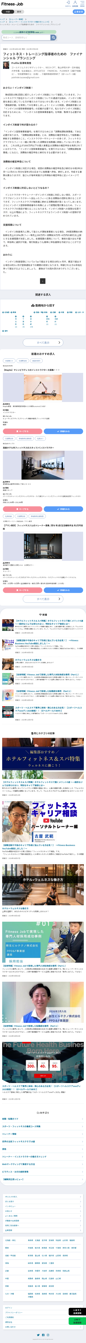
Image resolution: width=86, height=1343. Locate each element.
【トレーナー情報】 (16, 19)
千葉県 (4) (24, 322)
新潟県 (30, 1255)
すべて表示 (43, 342)
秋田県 (58, 1240)
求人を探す (9, 1201)
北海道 (37, 1240)
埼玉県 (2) (16, 322)
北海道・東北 (8, 312)
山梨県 (58, 1255)
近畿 (53, 312)
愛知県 (44, 1263)
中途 (8, 11)
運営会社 (8, 1322)
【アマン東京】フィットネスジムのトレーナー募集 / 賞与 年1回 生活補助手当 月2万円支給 (43, 527)
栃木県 (37, 1248)
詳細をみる (63, 431)
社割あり (40, 438)
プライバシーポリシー (14, 1312)
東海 (44, 312)
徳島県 (30, 1286)
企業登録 (8, 1230)
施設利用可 (36, 361)
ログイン (8, 1307)
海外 (5, 331)
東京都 (73, 1248)
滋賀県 (30, 1271)
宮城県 (51, 1240)
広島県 (51, 1278)
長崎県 (44, 1294)
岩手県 (44, 1240)
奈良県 (58, 1271)
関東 (13, 312)
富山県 (37, 1255)
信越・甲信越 (39, 312)
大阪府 (44, 1271)
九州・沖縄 (80, 312)
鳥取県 (30, 1278)
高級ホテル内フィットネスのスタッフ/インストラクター (28, 447)
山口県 (58, 1278)
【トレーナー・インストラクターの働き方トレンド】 (29, 21)
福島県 (72, 1240)
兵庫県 (51, 1271)
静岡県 (37, 1263)
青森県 (30, 1240)
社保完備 (8, 516)
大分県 (58, 1294)
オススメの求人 (11, 1196)
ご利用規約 (9, 1317)
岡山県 (44, 1278)
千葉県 (58, 1248)
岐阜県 (30, 1263)
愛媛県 (44, 1286)
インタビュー (10, 1206)
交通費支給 (23, 361)
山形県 (65, 1240)
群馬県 (44, 1248)
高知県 (51, 1286)
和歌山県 (66, 1271)
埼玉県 (51, 1248)
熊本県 (51, 1294)
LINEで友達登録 (77, 1321)
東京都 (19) (31, 322)
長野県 (65, 1255)
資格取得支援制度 (25, 438)
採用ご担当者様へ (12, 1225)
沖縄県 (30, 1297)
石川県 (44, 1255)
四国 (69, 312)
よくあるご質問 (11, 1216)
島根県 (37, 1278)
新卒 (19, 11)
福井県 (51, 1255)
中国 (61, 312)
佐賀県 (37, 1294)
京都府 (37, 1271)
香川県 (37, 1286)
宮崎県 (65, 1294)
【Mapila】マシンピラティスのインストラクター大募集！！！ (31, 369)
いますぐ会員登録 (77, 1312)
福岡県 (30, 1294)
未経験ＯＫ (9, 361)
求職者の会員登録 (12, 1220)
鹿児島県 (73, 1294)
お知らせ (8, 1211)
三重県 (51, 1263)
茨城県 (30, 1248)
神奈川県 (66, 1248)
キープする (22, 431)
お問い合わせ (10, 1327)
